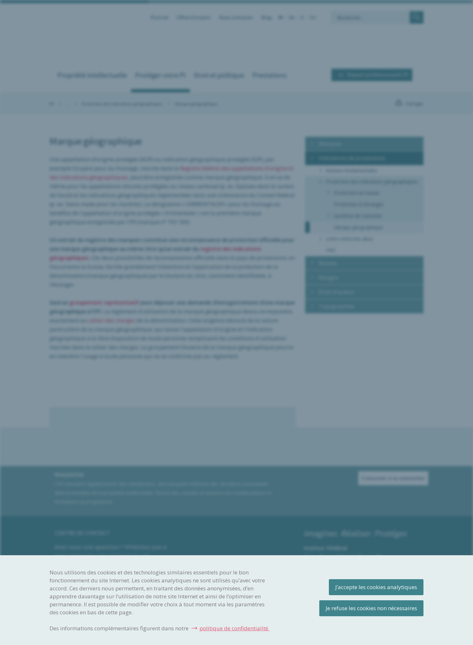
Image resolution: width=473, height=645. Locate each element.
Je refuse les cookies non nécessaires (371, 608)
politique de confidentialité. (234, 628)
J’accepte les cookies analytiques (376, 587)
